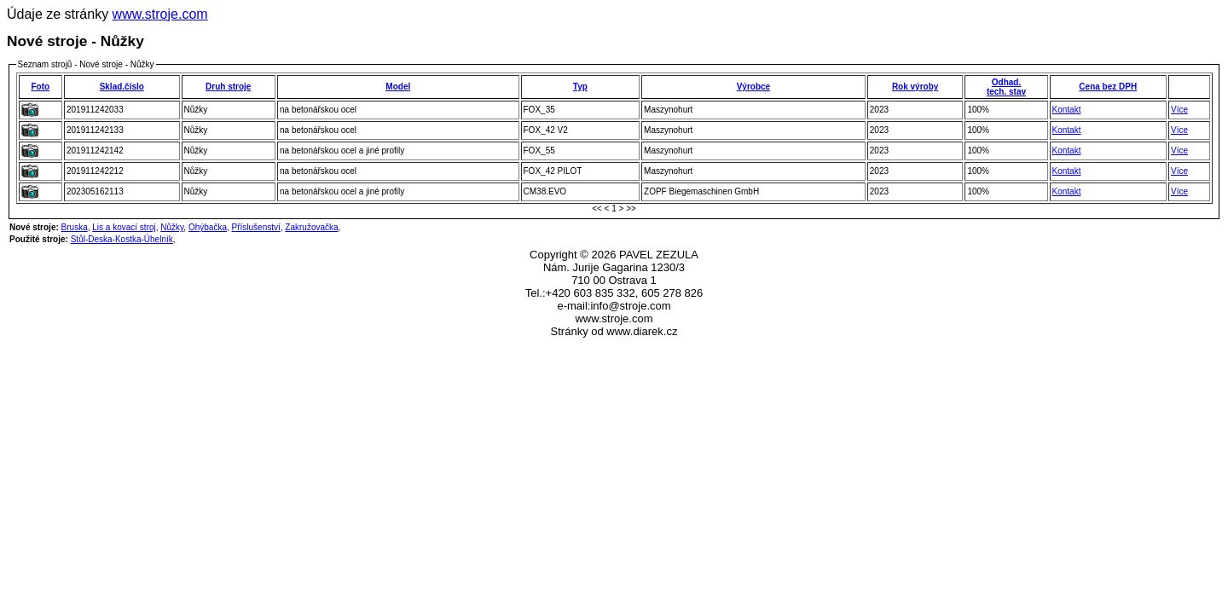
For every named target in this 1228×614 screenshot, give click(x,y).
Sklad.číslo (122, 86)
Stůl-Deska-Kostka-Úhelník (122, 239)
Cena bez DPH (1108, 86)
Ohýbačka (207, 227)
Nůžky (171, 227)
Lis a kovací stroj (123, 227)
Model (397, 86)
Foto (40, 86)
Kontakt (1066, 109)
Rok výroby (915, 86)
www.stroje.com (160, 14)
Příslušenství (256, 227)
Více (1179, 109)
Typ (580, 86)
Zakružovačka (311, 227)
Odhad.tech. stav (1006, 87)
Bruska (74, 227)
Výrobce (753, 86)
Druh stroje (228, 86)
